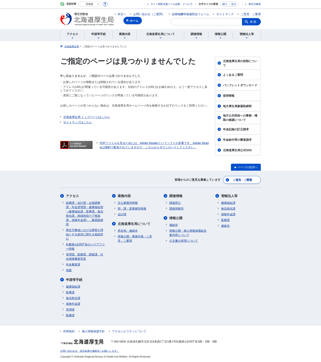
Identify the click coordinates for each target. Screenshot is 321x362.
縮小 (224, 4)
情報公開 (175, 218)
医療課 (70, 315)
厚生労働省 (255, 4)
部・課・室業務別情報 (132, 208)
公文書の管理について (183, 240)
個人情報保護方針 (93, 331)
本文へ (122, 14)
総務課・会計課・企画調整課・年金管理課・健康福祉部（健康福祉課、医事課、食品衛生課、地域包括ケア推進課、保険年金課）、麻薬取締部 (84, 213)
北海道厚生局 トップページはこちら (86, 117)
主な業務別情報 (128, 202)
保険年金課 (73, 303)
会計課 (122, 214)
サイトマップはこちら (77, 122)
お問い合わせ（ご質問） (149, 14)
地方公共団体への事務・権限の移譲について (240, 117)
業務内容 (124, 196)
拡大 (233, 4)
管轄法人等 (229, 196)
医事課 (70, 292)
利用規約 (69, 331)
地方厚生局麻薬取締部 (237, 106)
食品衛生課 (73, 298)
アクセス (72, 196)
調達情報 (175, 196)
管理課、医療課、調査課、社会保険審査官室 (84, 256)
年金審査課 (73, 264)
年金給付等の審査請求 (237, 139)
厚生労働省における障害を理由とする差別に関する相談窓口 (84, 234)
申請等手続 (74, 279)
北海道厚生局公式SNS (237, 150)
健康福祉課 (73, 286)
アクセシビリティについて (129, 331)
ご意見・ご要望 (251, 14)
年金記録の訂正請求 (236, 129)
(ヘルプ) (187, 4)
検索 (253, 21)
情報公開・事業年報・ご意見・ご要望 (135, 238)
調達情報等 (176, 208)
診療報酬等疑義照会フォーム (190, 14)
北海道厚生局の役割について (240, 63)
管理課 (70, 309)
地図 (69, 270)
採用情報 (228, 95)
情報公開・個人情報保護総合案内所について (188, 233)
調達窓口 (175, 202)
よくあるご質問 (233, 74)
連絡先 (173, 225)
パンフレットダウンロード (240, 85)
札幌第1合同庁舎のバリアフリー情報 (85, 246)
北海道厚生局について (134, 224)
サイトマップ (225, 14)
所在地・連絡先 (128, 230)
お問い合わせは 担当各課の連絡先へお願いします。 (89, 351)
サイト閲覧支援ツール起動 (165, 4)
